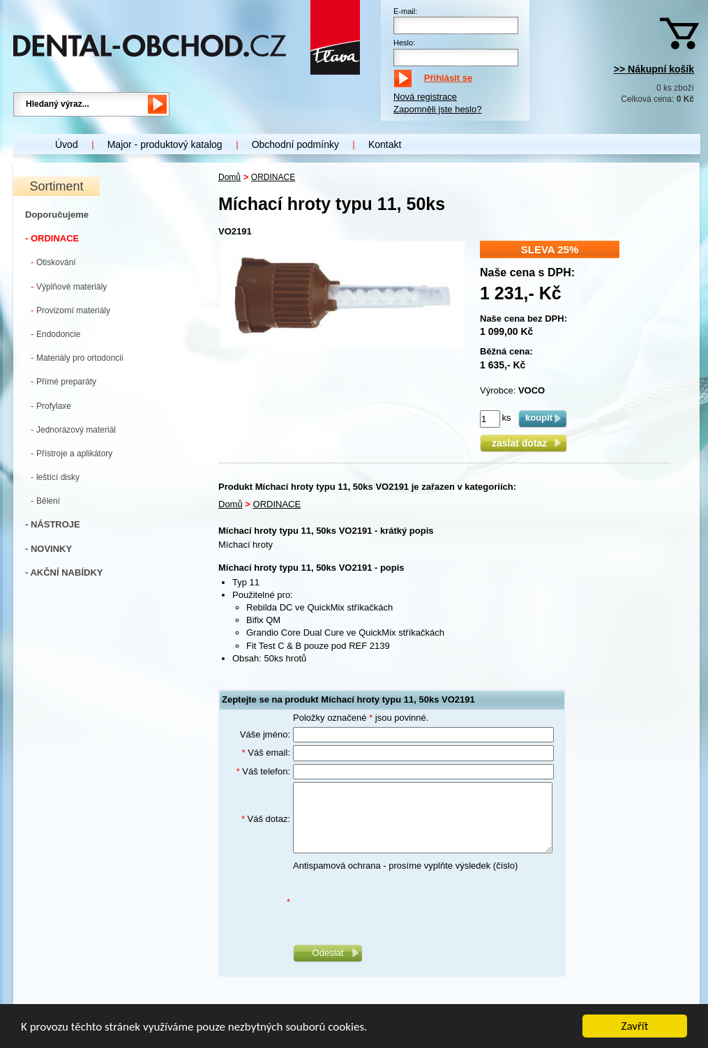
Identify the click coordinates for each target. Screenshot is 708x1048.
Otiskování (53, 262)
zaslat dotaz (523, 443)
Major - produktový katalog (165, 144)
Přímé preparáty (63, 381)
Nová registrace (425, 96)
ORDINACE (273, 177)
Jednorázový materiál (73, 429)
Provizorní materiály (70, 310)
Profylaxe (51, 406)
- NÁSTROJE (52, 524)
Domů (229, 177)
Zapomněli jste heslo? (437, 109)
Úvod (66, 144)
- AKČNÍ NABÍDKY (64, 572)
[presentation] (399, 902)
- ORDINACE (52, 238)
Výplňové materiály (69, 286)
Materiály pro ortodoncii (77, 357)
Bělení (45, 500)
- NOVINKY (48, 549)
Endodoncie (55, 334)
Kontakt (384, 144)
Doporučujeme (57, 214)
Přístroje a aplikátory (71, 453)
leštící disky (55, 477)
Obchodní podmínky (295, 144)
